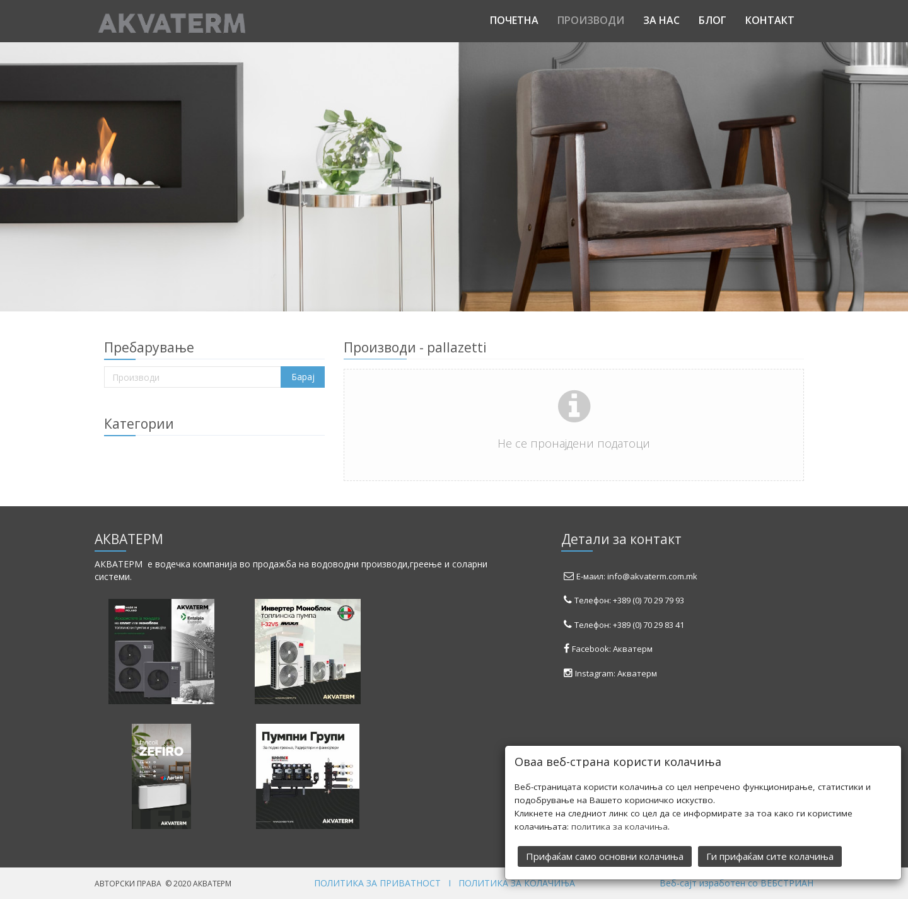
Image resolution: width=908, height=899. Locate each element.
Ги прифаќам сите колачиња (770, 855)
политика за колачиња (619, 825)
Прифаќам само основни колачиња (605, 855)
